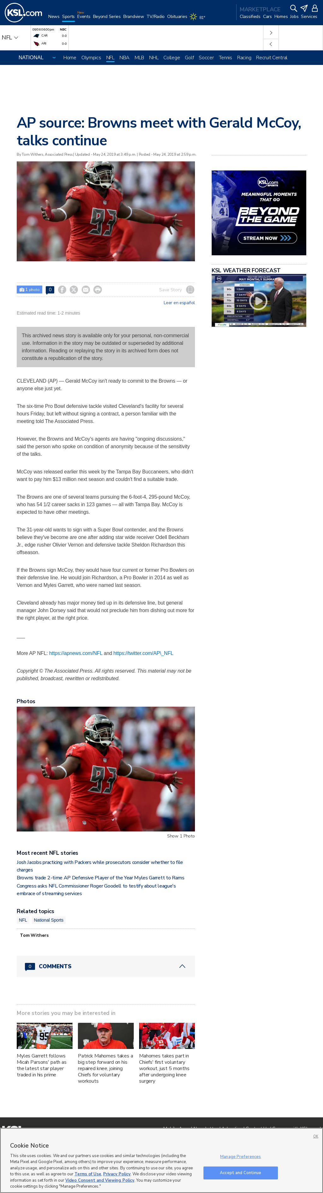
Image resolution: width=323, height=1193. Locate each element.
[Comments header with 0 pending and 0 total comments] (106, 966)
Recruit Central (271, 57)
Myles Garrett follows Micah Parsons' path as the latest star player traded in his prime (42, 1065)
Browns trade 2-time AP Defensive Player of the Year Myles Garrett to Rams (101, 877)
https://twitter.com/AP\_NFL (143, 653)
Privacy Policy (117, 1174)
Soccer (206, 57)
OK (315, 1136)
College (171, 57)
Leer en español (179, 303)
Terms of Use (87, 1174)
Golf (189, 57)
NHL (153, 57)
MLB (139, 57)
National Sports (49, 920)
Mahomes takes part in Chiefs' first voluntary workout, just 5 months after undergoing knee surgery (164, 1068)
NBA (125, 57)
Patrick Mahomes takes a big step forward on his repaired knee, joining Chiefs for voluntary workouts (105, 1068)
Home (69, 57)
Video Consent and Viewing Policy (99, 1180)
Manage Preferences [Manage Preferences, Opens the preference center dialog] (240, 1157)
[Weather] (198, 19)
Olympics (91, 57)
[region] (161, 1160)
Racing (244, 57)
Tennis (225, 57)
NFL (110, 57)
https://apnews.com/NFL (76, 653)
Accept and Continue (240, 1172)
